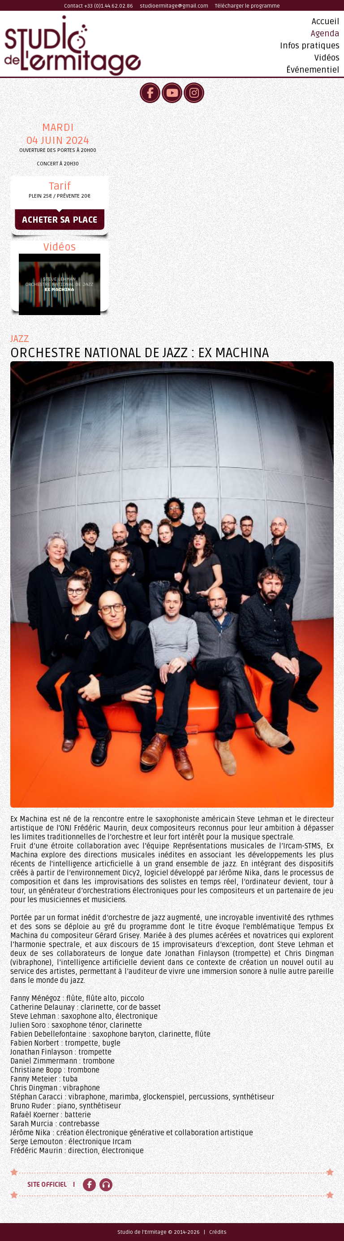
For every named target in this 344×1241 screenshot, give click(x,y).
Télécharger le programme (247, 6)
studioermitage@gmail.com (174, 6)
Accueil (326, 21)
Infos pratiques (310, 45)
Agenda (325, 33)
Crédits (218, 1232)
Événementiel (313, 70)
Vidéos (327, 57)
